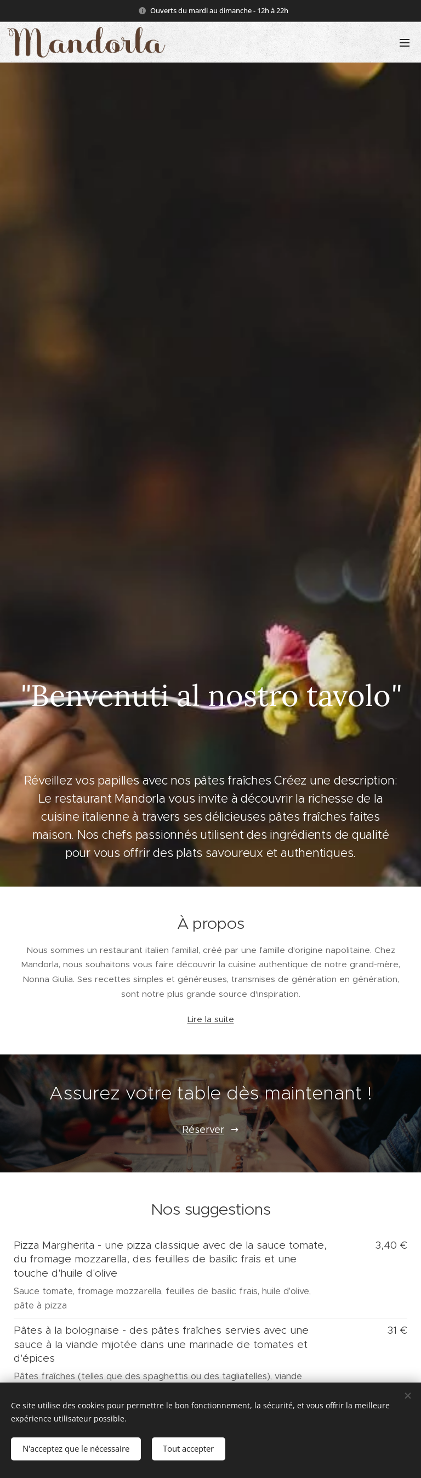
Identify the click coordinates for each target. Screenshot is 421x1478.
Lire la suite (210, 1019)
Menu (404, 42)
